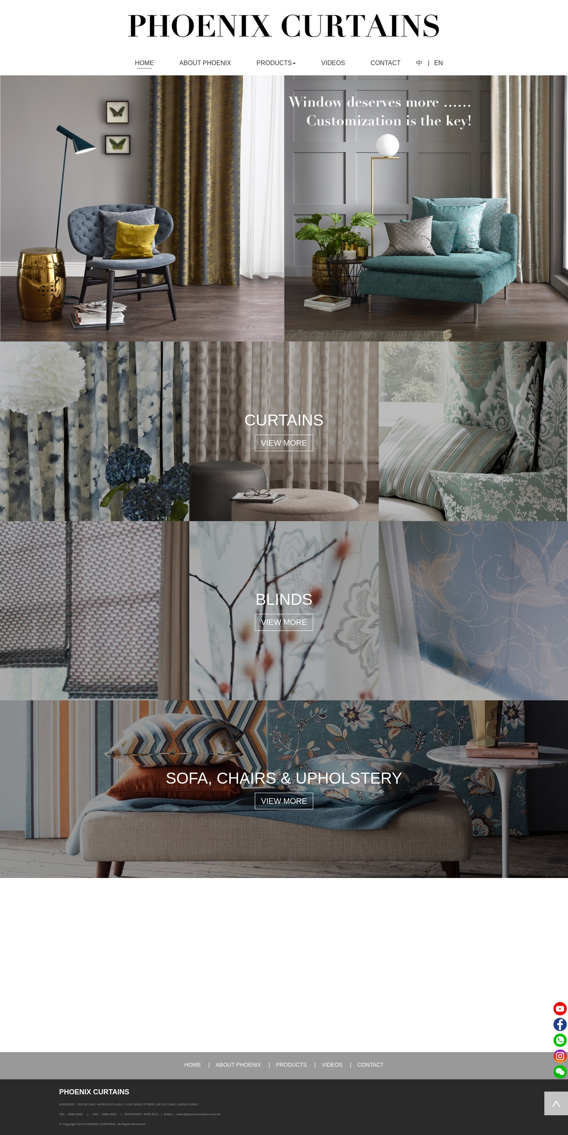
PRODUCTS (291, 1065)
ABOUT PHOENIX (205, 63)
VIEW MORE (284, 443)
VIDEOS (333, 63)
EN (438, 63)
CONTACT (385, 63)
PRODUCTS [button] (276, 63)
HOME (144, 63)
